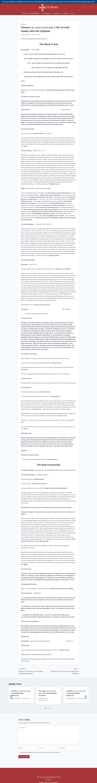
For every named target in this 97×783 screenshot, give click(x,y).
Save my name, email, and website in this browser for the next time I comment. (40, 752)
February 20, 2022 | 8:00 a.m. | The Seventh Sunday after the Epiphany (32, 671)
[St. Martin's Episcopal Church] (48, 7)
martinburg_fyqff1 (26, 34)
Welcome (25, 13)
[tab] (45, 708)
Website (62, 748)
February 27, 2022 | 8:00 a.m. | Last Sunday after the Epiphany (64, 671)
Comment (22, 727)
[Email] (48, 748)
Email (42, 748)
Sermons (23, 24)
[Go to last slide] (11, 697)
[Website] (69, 748)
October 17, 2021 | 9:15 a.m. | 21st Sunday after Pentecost (21, 693)
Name (21, 748)
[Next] (86, 697)
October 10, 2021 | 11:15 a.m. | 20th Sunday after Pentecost (76, 693)
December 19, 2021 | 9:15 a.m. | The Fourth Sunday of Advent (48, 693)
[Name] (27, 748)
